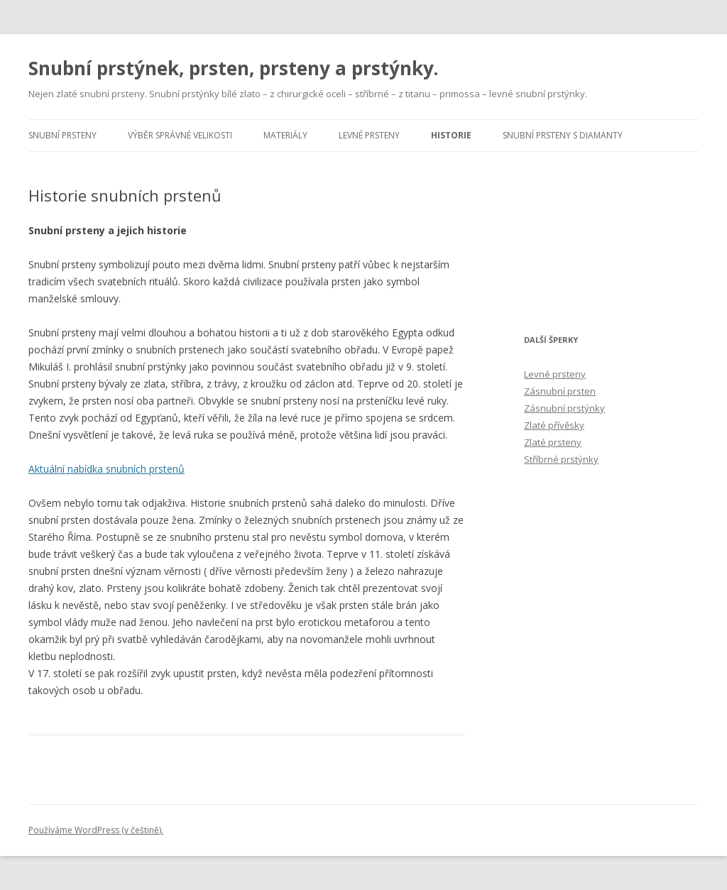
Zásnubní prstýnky (564, 408)
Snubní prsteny (62, 135)
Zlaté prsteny (552, 442)
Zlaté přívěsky (554, 425)
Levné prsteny (369, 135)
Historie (451, 135)
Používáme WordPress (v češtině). (95, 830)
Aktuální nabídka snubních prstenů (106, 469)
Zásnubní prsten (560, 391)
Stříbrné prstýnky (561, 459)
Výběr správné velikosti (180, 135)
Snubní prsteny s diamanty (563, 135)
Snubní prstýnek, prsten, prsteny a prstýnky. (233, 68)
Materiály (285, 135)
